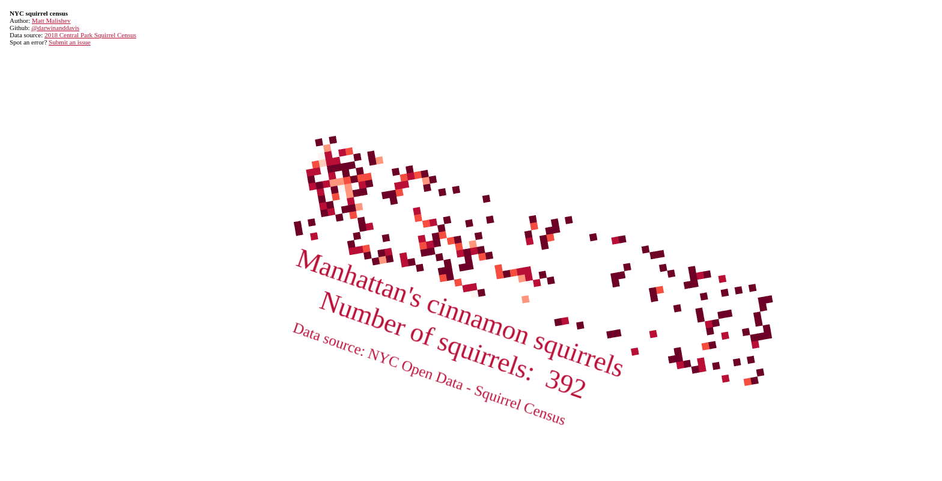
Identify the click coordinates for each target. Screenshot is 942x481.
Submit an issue (70, 42)
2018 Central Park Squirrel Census (90, 34)
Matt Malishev (51, 20)
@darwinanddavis (55, 27)
